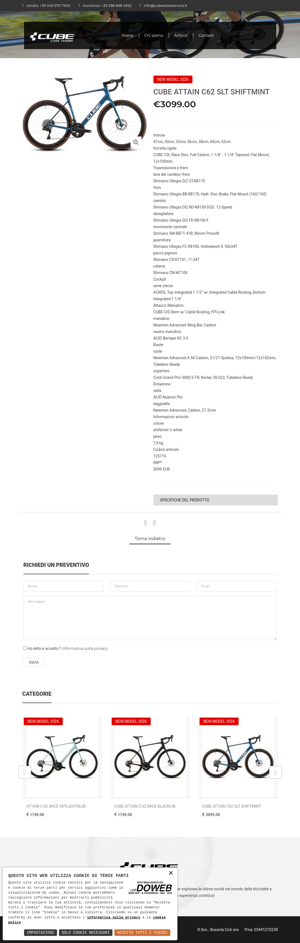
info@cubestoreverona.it (165, 5)
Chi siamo (153, 35)
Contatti (206, 35)
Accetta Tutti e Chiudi (142, 932)
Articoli (181, 35)
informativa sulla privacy (84, 648)
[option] (84, 114)
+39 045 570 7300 (55, 5)
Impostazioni (40, 932)
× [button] (170, 873)
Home (127, 35)
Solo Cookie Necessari (86, 932)
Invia (34, 662)
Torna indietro (150, 538)
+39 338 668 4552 (116, 5)
